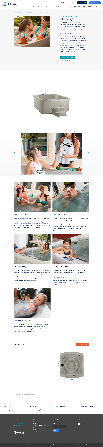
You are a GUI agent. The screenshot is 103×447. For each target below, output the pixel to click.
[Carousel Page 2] (50, 168)
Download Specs (82, 344)
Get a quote (36, 431)
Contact (97, 6)
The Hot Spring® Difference (76, 6)
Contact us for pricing (68, 57)
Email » (17, 425)
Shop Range (37, 6)
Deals (34, 427)
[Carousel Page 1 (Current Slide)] (49, 168)
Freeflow (39, 12)
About (34, 423)
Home (34, 419)
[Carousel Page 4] (53, 168)
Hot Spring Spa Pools (28, 12)
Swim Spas (60, 6)
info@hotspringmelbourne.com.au (33, 445)
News (90, 6)
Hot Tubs (48, 6)
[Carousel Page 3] (52, 168)
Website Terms (86, 444)
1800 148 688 (66, 60)
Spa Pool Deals (95, 2)
